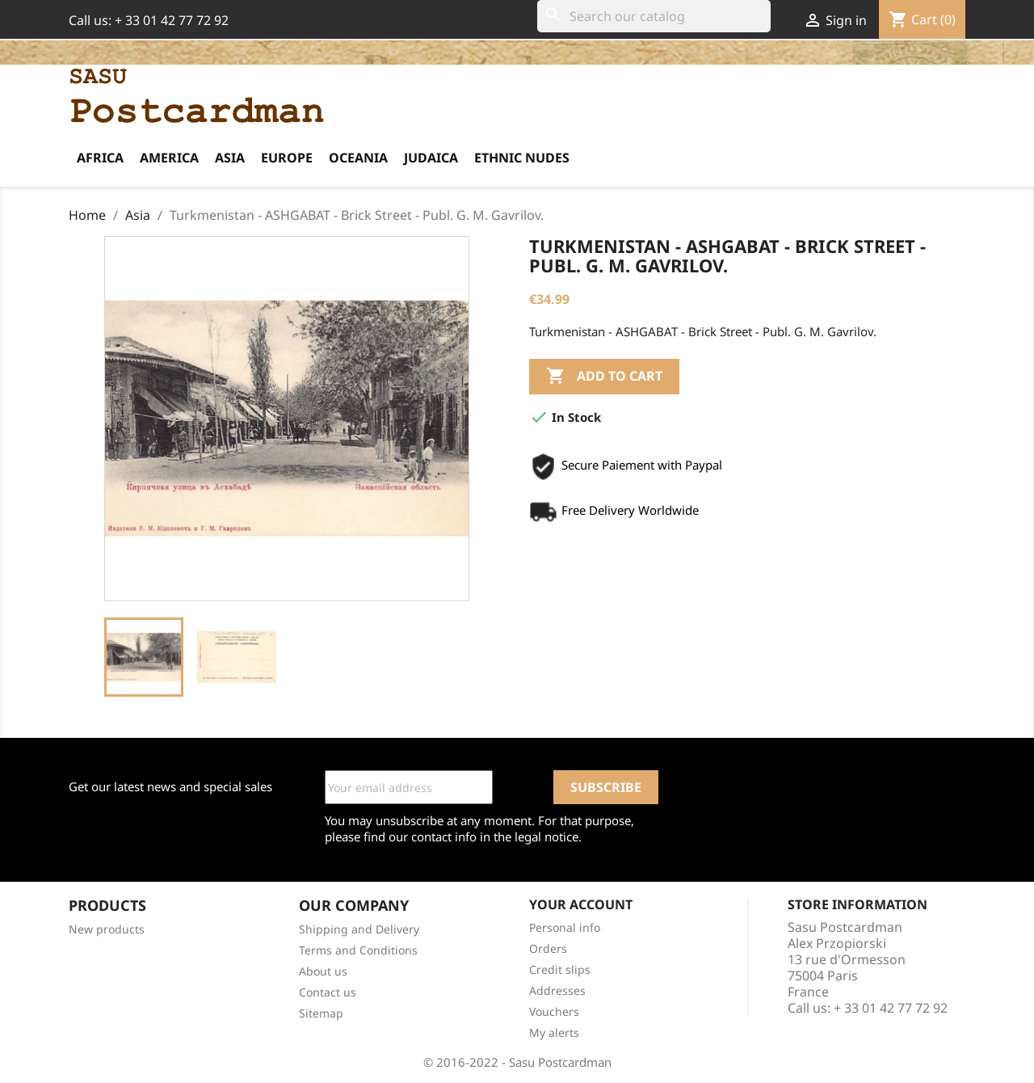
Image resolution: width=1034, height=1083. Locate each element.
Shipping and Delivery (359, 929)
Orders (548, 948)
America (169, 157)
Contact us (327, 992)
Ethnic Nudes (522, 157)
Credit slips (560, 969)
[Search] (654, 16)
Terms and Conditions (358, 950)
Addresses (557, 990)
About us (323, 971)
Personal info (564, 927)
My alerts (554, 1032)
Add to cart (604, 376)
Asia (230, 157)
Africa (100, 157)
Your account (581, 904)
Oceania (358, 157)
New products (107, 929)
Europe (287, 157)
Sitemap (321, 1013)
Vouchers (554, 1011)
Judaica (431, 157)
